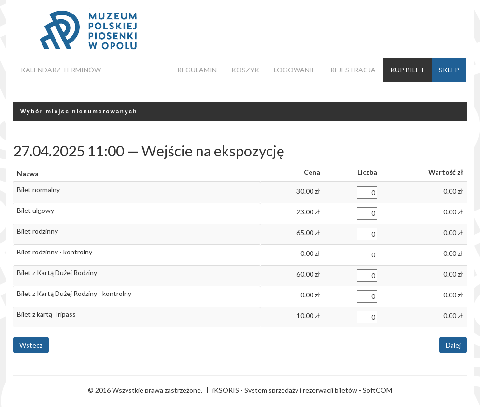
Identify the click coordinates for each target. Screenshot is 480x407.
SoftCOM (377, 390)
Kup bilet (407, 70)
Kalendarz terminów (61, 70)
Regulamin (197, 70)
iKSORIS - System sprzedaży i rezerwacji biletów (284, 390)
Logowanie (295, 70)
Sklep (449, 70)
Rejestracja (353, 70)
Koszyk (245, 70)
